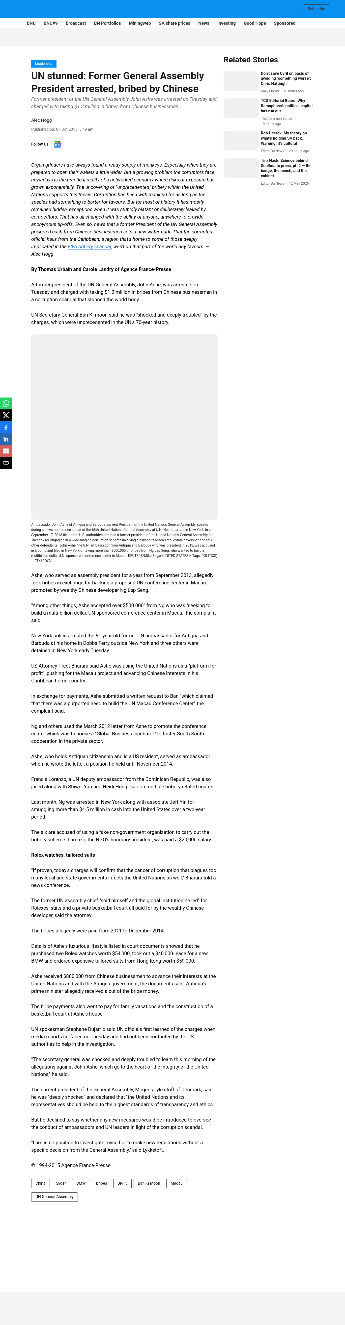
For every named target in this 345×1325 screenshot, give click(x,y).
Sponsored (284, 23)
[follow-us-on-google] (57, 144)
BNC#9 (51, 23)
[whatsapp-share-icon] (6, 406)
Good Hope (255, 23)
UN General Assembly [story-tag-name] (54, 1196)
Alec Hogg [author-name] (41, 120)
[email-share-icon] (6, 453)
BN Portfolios (107, 23)
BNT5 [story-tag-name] (122, 1183)
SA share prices (174, 23)
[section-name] (44, 63)
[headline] (287, 78)
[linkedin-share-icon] (6, 441)
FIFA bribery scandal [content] (89, 247)
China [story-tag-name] (40, 1183)
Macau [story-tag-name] (177, 1183)
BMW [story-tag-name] (81, 1183)
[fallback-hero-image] (241, 81)
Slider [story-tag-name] (61, 1183)
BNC (31, 23)
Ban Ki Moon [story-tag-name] (149, 1183)
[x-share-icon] (6, 418)
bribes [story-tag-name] (101, 1183)
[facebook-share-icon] (6, 429)
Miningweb (140, 23)
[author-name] (271, 91)
